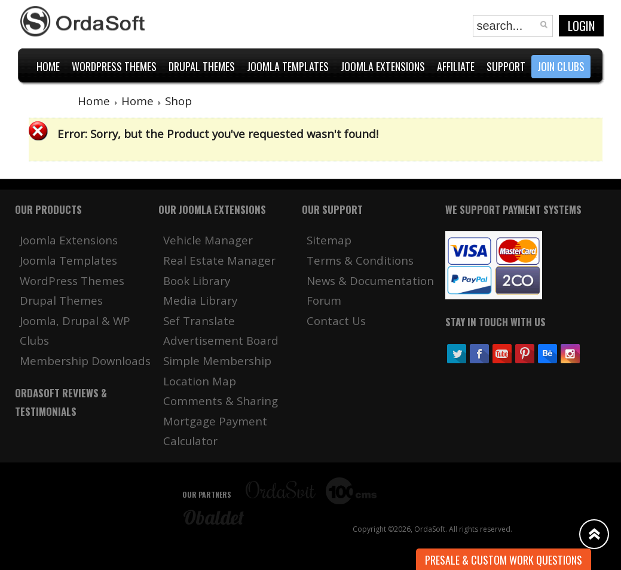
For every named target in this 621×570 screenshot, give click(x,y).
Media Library (200, 300)
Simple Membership (217, 360)
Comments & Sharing (220, 400)
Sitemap (329, 239)
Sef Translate (199, 320)
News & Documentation (370, 280)
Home (94, 100)
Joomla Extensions (69, 239)
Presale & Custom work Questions (503, 560)
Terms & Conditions (360, 260)
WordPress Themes (72, 280)
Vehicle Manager (208, 239)
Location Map (199, 380)
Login (581, 26)
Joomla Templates (68, 260)
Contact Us (336, 320)
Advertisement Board (221, 340)
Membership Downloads (85, 360)
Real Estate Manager (219, 260)
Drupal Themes (61, 300)
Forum (324, 300)
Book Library (196, 280)
